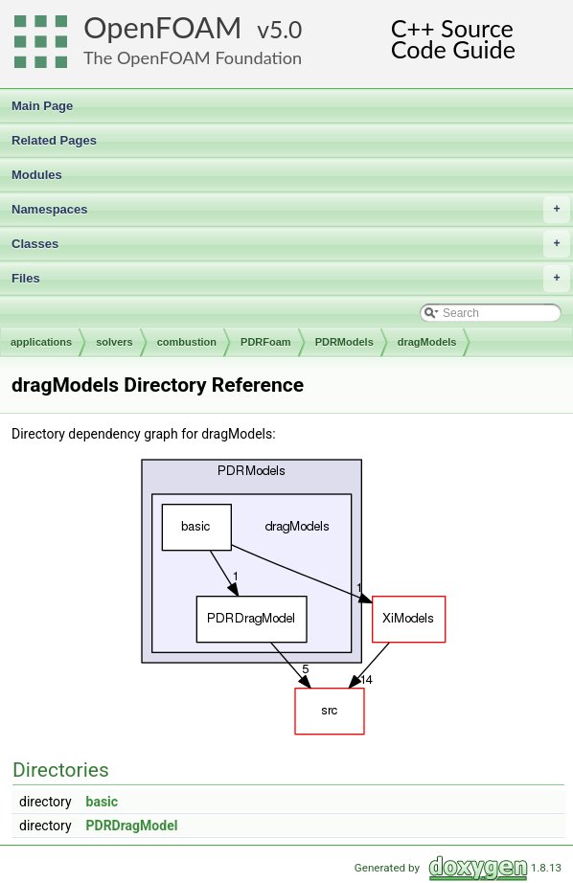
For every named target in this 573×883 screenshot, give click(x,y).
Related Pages (54, 140)
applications (41, 342)
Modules (36, 175)
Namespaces (290, 209)
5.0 (285, 29)
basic (102, 801)
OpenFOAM (162, 27)
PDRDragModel (132, 825)
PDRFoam (266, 342)
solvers (114, 342)
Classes (290, 244)
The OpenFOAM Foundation (192, 57)
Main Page (42, 106)
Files (290, 278)
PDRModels (344, 342)
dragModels (427, 342)
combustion (187, 342)
